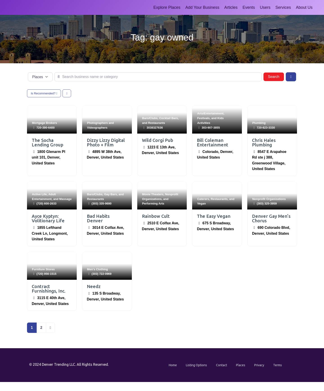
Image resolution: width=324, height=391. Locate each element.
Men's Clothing (97, 269)
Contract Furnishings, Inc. (48, 288)
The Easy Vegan (213, 216)
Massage (65, 199)
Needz (94, 286)
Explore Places (166, 7)
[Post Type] (40, 76)
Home (173, 365)
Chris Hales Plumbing (264, 142)
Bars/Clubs (150, 118)
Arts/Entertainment (210, 113)
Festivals (203, 118)
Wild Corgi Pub (157, 140)
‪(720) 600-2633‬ (46, 203)
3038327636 (154, 127)
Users (265, 7)
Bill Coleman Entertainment (212, 142)
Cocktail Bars (168, 118)
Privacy (259, 365)
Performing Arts (153, 203)
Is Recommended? (44, 93)
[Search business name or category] (158, 76)
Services (283, 7)
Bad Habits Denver (98, 218)
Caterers (203, 199)
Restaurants (156, 123)
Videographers (97, 127)
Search (276, 76)
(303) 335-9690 (102, 203)
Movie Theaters (153, 194)
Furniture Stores (43, 269)
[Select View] (67, 93)
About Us (304, 7)
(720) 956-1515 (46, 273)
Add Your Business (202, 7)
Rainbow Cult (156, 216)
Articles (231, 7)
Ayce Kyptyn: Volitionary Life (48, 218)
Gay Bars (110, 194)
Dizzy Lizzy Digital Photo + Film (106, 142)
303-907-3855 (211, 127)
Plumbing (259, 123)
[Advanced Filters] (291, 76)
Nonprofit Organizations (269, 199)
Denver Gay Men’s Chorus (271, 218)
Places (240, 365)
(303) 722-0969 (102, 273)
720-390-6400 (45, 127)
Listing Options (196, 365)
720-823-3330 (266, 127)
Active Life (39, 194)
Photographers (97, 123)
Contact (221, 365)
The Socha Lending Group (47, 142)
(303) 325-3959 (267, 203)
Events (249, 7)
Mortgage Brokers (44, 123)
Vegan (201, 203)
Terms (277, 365)
